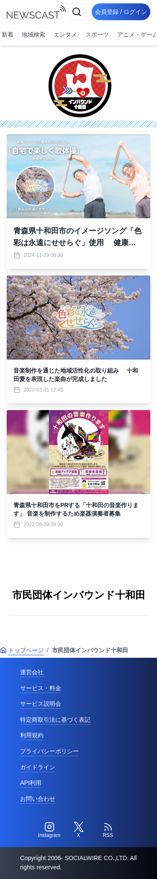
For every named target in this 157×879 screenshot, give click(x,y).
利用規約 (32, 735)
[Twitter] (78, 830)
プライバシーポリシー (49, 751)
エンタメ (65, 34)
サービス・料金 (40, 688)
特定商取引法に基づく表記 (55, 719)
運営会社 (32, 672)
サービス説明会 (40, 703)
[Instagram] (49, 830)
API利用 (30, 782)
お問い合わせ (37, 798)
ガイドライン (37, 767)
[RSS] (108, 830)
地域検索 (33, 34)
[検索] (76, 11)
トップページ (22, 650)
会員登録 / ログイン (121, 11)
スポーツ (97, 34)
